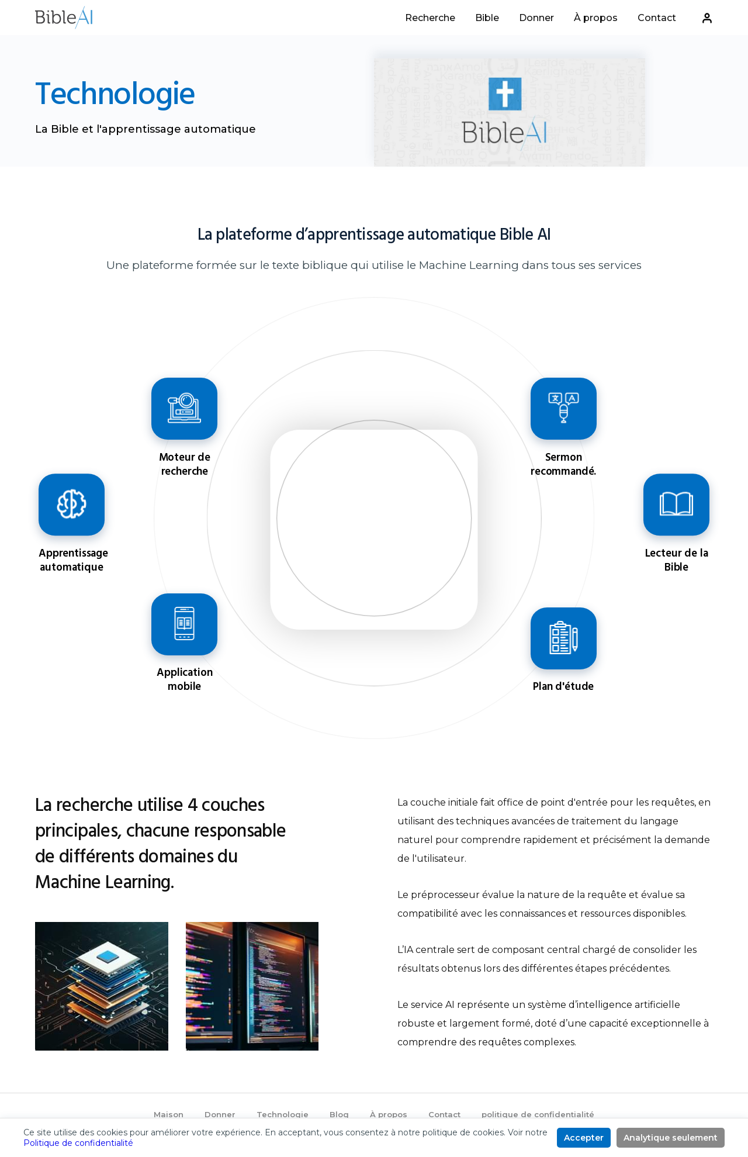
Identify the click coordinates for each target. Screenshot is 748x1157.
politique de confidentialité (538, 1114)
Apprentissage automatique (71, 503)
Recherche (430, 18)
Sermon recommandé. (563, 408)
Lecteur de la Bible (676, 503)
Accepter (584, 1137)
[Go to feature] (184, 434)
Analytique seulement (671, 1137)
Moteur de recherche (184, 408)
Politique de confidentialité (78, 1143)
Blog (339, 1114)
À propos (596, 18)
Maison (168, 1114)
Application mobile (184, 622)
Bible (487, 18)
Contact (657, 18)
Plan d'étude (563, 636)
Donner (536, 18)
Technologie (283, 1114)
